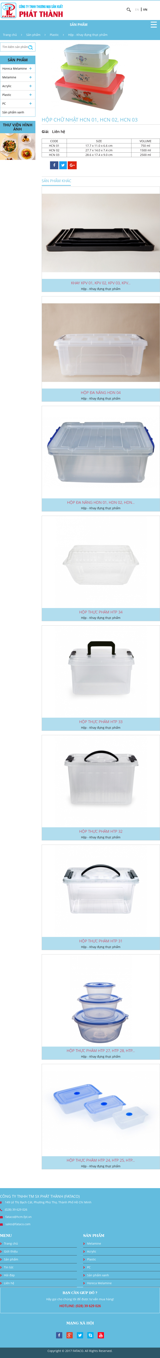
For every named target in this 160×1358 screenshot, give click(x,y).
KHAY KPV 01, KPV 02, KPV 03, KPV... (100, 282)
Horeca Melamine (14, 68)
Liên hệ (9, 1283)
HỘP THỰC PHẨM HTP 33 (100, 721)
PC (4, 103)
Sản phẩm (33, 35)
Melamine (9, 77)
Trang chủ (10, 35)
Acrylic (6, 86)
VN (145, 9)
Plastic (54, 35)
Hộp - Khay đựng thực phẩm (88, 35)
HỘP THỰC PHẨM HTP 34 (100, 611)
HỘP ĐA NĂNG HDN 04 (101, 392)
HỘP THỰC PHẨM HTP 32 (100, 831)
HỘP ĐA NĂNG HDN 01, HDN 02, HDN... (101, 502)
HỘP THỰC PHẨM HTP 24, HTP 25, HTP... (101, 1160)
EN (137, 9)
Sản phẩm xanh (13, 112)
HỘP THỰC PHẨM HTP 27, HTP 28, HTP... (101, 1050)
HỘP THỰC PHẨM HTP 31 (100, 940)
